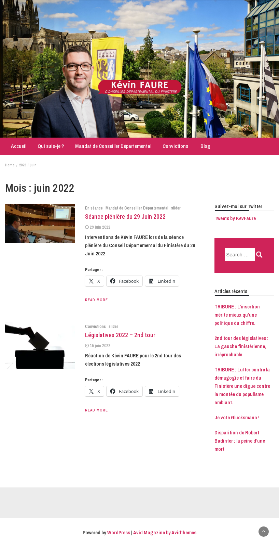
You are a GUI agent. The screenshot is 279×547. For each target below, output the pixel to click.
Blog (204, 146)
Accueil (18, 146)
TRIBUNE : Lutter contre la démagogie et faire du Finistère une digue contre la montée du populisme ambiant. (242, 386)
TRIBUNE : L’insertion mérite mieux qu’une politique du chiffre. (237, 315)
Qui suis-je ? (51, 146)
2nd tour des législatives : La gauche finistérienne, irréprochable (241, 346)
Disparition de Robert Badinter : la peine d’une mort (239, 441)
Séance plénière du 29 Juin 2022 (125, 216)
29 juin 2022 (100, 227)
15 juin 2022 (100, 345)
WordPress (118, 532)
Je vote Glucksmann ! (237, 417)
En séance (94, 208)
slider (176, 208)
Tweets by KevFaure (235, 218)
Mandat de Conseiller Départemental (113, 146)
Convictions (175, 146)
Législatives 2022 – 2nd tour (120, 335)
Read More (96, 299)
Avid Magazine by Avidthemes (164, 532)
